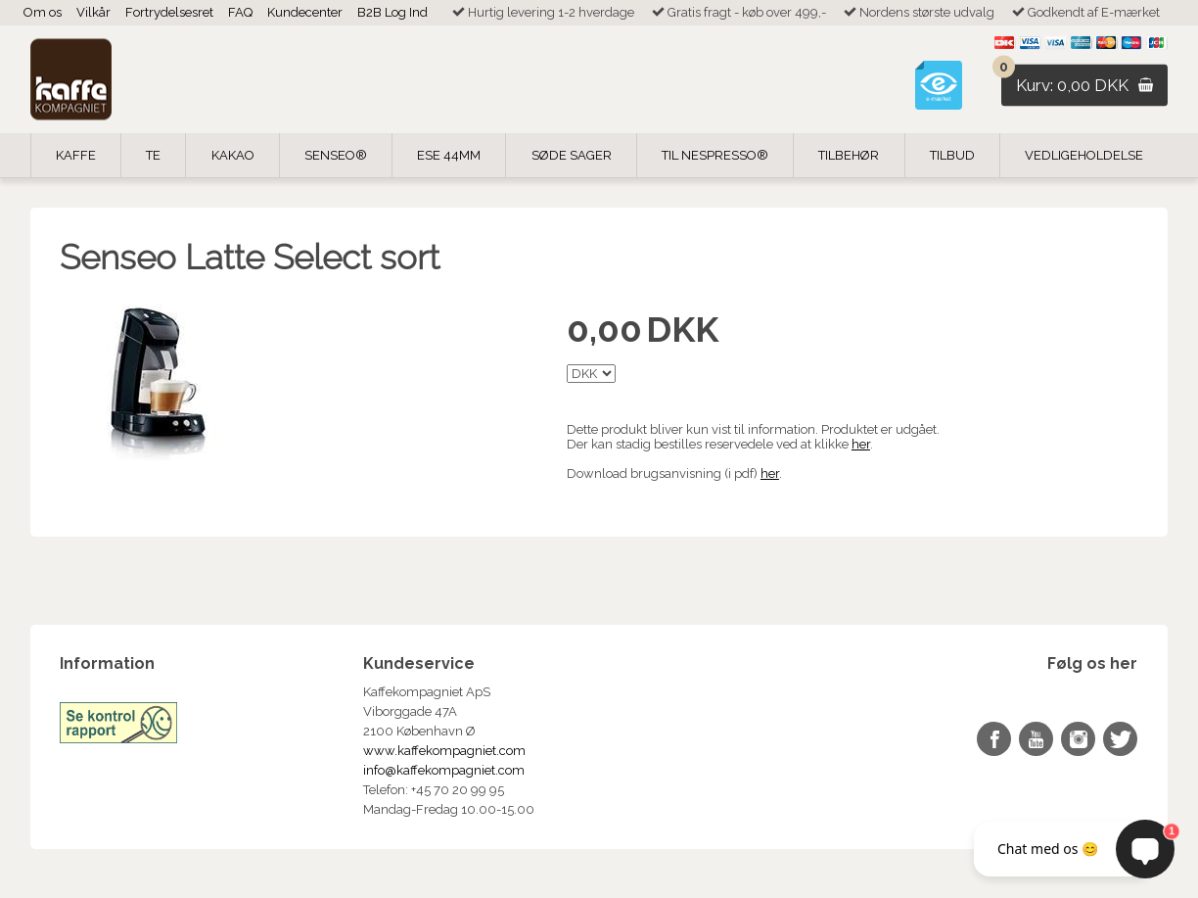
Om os (42, 12)
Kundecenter (305, 12)
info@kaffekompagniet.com (444, 770)
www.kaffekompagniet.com (444, 750)
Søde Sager (571, 155)
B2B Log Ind (392, 12)
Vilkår (93, 12)
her (861, 444)
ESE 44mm (449, 155)
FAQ (240, 12)
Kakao (232, 155)
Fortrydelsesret (169, 12)
